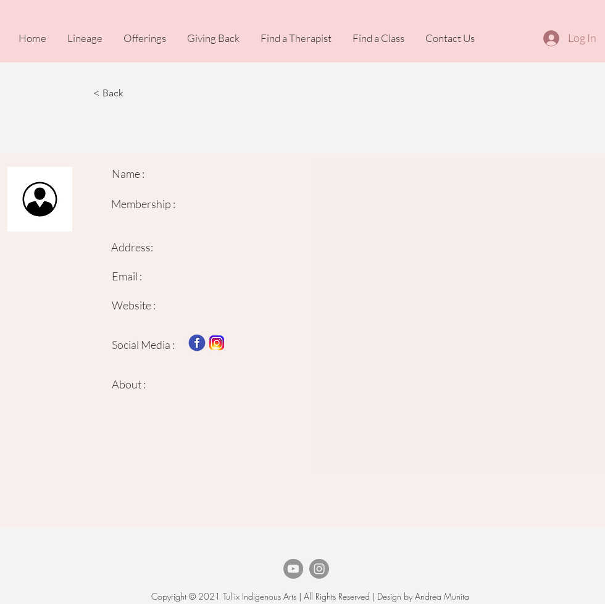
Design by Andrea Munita (422, 596)
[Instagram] (319, 569)
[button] (134, 93)
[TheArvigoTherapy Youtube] (293, 569)
